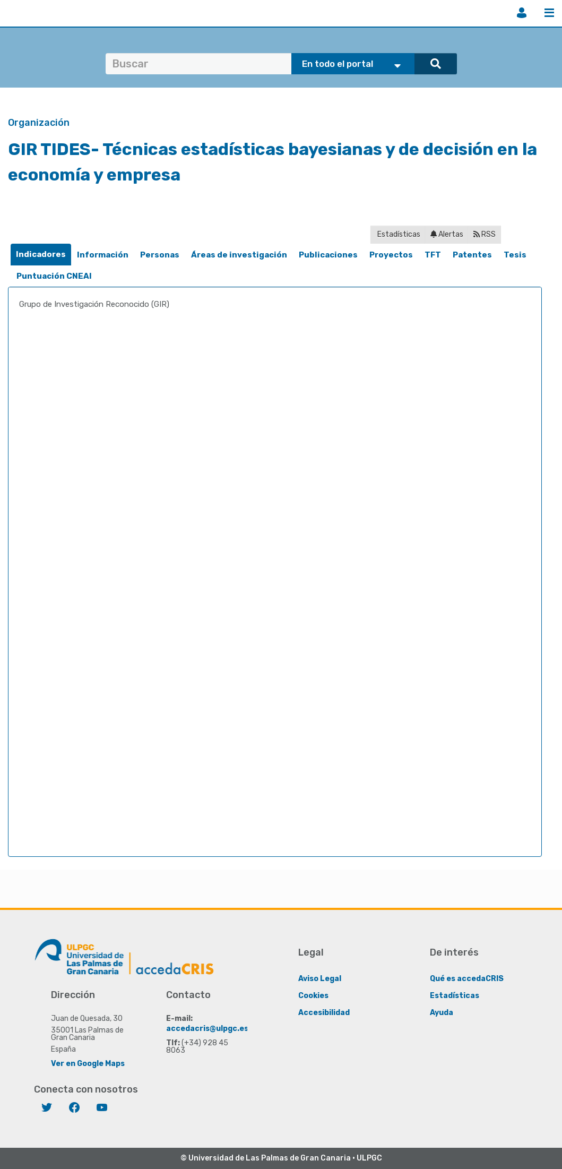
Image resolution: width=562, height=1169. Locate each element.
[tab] (41, 254)
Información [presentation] (102, 255)
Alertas (446, 234)
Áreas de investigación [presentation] (239, 255)
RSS (484, 234)
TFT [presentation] (433, 255)
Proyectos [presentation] (391, 255)
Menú (549, 12)
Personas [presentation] (159, 255)
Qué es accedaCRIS (467, 978)
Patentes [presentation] (472, 255)
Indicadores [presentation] (41, 254)
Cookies (313, 995)
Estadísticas (398, 234)
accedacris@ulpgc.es (207, 1028)
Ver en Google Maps (88, 1063)
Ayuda (441, 1012)
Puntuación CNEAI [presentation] (54, 276)
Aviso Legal (319, 978)
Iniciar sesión (521, 12)
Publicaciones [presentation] (328, 255)
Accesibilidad (324, 1012)
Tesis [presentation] (515, 255)
